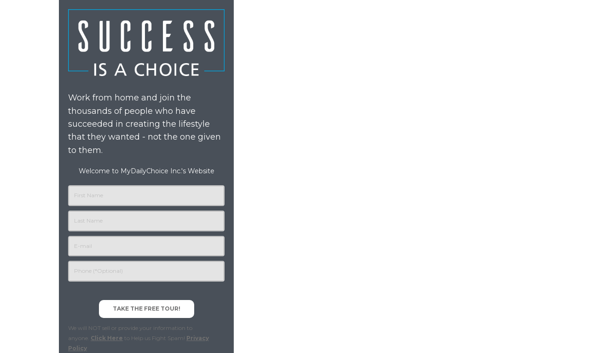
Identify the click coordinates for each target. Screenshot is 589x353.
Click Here (107, 338)
